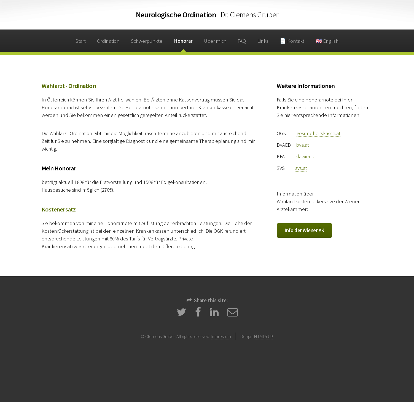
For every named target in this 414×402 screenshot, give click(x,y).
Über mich (215, 41)
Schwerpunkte (146, 41)
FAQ (242, 41)
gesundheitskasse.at (318, 133)
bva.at (302, 145)
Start (81, 41)
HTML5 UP (263, 336)
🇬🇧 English (327, 41)
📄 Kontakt (292, 41)
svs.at (301, 168)
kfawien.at (306, 156)
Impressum (221, 336)
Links (262, 41)
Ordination (207, 15)
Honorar (183, 41)
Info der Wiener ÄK (304, 230)
